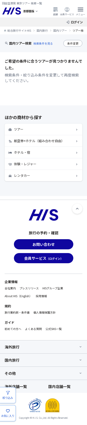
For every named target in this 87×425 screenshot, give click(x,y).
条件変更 (72, 43)
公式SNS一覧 (53, 329)
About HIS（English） (18, 296)
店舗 (55, 11)
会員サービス (67, 11)
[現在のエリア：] (31, 11)
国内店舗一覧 (59, 386)
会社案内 (10, 288)
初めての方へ (13, 329)
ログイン (77, 22)
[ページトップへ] (77, 209)
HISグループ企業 (52, 288)
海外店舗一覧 (16, 386)
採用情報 (41, 296)
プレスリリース (29, 288)
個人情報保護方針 (44, 312)
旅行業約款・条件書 (17, 312)
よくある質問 (33, 329)
